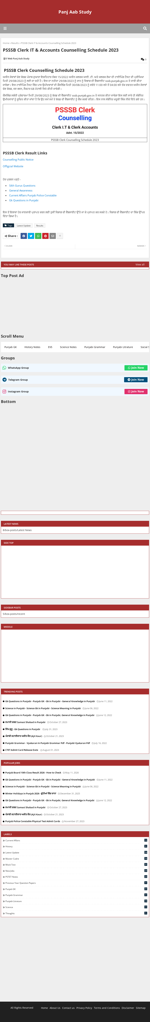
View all (140, 264)
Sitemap (141, 1008)
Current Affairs (76, 840)
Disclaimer (128, 1008)
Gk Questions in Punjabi (23, 200)
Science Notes (68, 347)
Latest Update (24, 225)
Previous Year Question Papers (76, 882)
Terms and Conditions (107, 1008)
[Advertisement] (75, 305)
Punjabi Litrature (123, 347)
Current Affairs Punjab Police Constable (33, 195)
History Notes (32, 347)
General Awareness (21, 190)
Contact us (68, 1008)
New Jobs (76, 870)
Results (15, 43)
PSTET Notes (76, 876)
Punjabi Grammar (94, 347)
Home (6, 43)
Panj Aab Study (75, 12)
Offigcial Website (13, 166)
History (76, 846)
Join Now (136, 368)
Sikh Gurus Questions (22, 185)
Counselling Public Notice (18, 159)
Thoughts (76, 913)
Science (76, 907)
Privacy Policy (84, 1008)
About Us (55, 1008)
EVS (50, 347)
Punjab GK (10, 347)
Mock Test (76, 864)
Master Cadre (76, 858)
